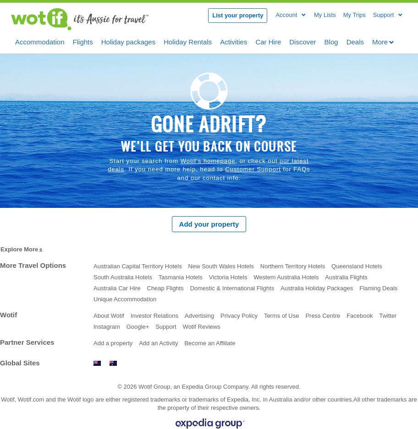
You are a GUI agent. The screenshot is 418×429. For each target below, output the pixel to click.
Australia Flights (346, 277)
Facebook (359, 315)
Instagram (107, 326)
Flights (83, 41)
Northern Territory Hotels (292, 266)
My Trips (354, 14)
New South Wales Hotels (221, 266)
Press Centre (322, 315)
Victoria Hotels (228, 277)
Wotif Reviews (201, 326)
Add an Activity (158, 343)
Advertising (199, 315)
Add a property (113, 343)
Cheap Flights (165, 288)
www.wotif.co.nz (97, 363)
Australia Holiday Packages (316, 288)
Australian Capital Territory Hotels (138, 266)
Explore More (22, 249)
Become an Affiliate (209, 343)
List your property (237, 15)
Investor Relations (154, 315)
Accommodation (40, 41)
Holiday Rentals (188, 41)
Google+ (137, 326)
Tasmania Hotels (181, 277)
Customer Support (253, 169)
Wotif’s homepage (208, 160)
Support (165, 326)
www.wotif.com (113, 363)
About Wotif (109, 315)
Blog (331, 41)
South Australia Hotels (123, 277)
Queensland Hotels (356, 266)
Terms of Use (281, 315)
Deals (355, 41)
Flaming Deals (378, 288)
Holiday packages (128, 41)
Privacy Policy (239, 315)
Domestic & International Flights (232, 288)
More (383, 42)
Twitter (387, 315)
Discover (302, 41)
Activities (233, 41)
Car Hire (268, 41)
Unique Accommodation (125, 299)
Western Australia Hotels (286, 277)
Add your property (209, 224)
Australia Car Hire (117, 288)
